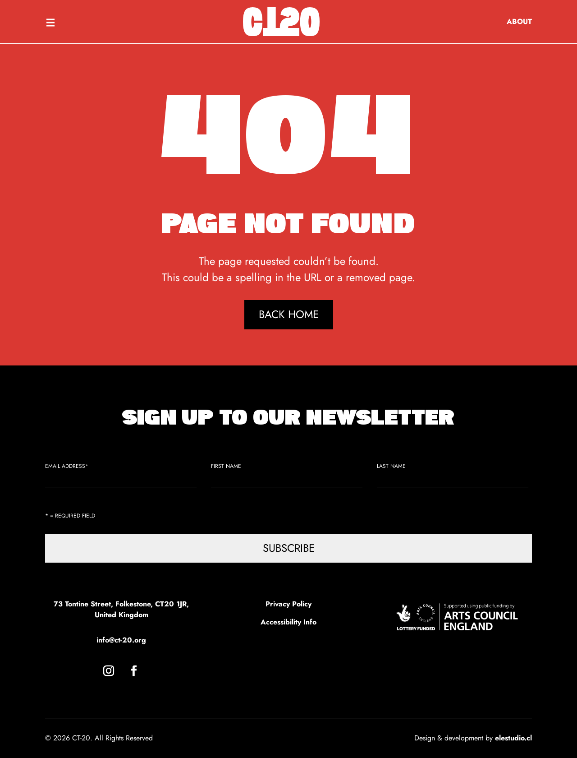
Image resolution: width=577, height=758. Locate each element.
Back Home (289, 314)
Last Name (391, 466)
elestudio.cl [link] (513, 738)
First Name (226, 466)
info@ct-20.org (121, 640)
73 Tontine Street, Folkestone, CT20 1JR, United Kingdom (121, 609)
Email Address (66, 466)
